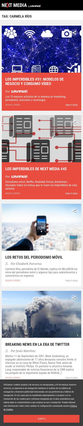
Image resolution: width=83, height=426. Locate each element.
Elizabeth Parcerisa (29, 264)
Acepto (41, 418)
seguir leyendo (12, 105)
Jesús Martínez (25, 351)
